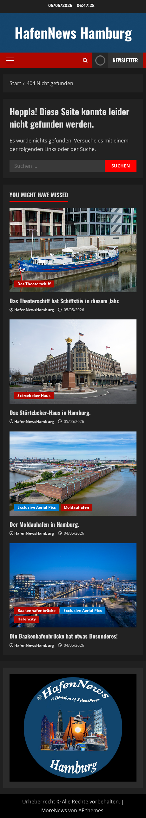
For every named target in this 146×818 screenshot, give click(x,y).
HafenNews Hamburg (73, 32)
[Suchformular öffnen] (85, 60)
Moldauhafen (76, 507)
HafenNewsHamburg (34, 309)
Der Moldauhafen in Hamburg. (44, 524)
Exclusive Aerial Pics (36, 507)
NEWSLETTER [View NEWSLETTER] (115, 60)
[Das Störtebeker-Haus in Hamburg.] (73, 361)
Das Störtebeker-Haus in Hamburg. (50, 412)
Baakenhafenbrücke (36, 610)
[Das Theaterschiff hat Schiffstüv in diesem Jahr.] (73, 250)
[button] (10, 60)
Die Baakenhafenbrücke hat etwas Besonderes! (64, 636)
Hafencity (26, 619)
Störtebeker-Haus (33, 395)
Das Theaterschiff (33, 283)
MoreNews (54, 810)
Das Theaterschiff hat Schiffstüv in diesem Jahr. (64, 301)
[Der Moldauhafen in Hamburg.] (73, 473)
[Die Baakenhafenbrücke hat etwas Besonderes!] (73, 585)
